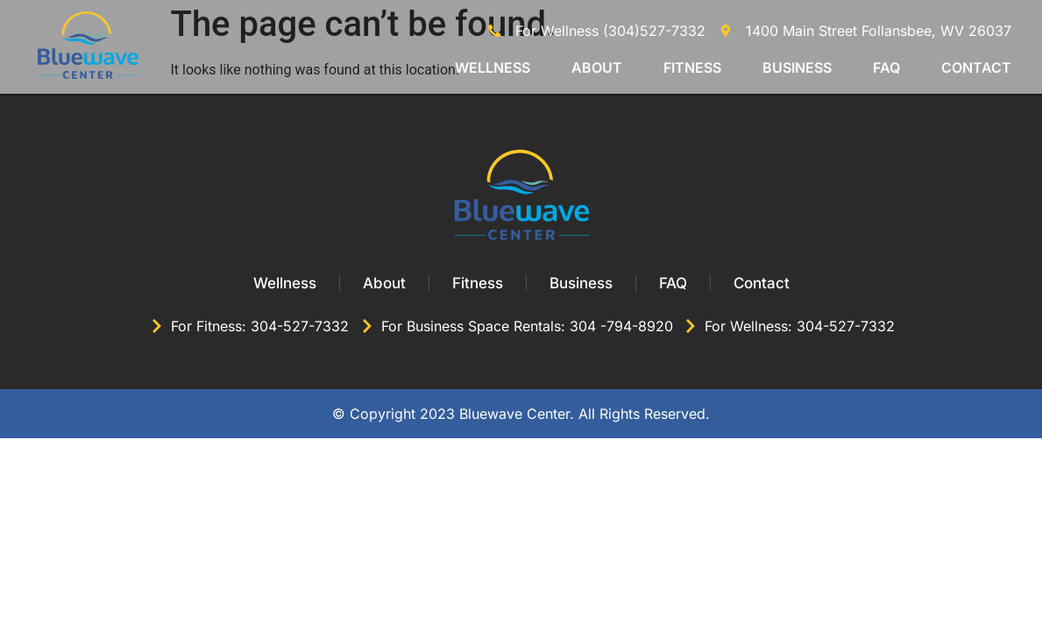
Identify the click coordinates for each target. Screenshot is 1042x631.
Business (797, 67)
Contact (976, 67)
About (596, 67)
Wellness (492, 67)
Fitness (692, 67)
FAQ (886, 67)
